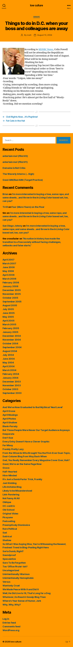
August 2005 (10, 305)
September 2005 (12, 301)
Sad (5, 532)
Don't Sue (8, 437)
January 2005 (10, 332)
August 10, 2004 (44, 35)
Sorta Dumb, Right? (13, 551)
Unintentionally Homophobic (18, 578)
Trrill (5, 207)
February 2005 (11, 328)
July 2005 (8, 309)
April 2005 (8, 320)
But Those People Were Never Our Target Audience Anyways (36, 430)
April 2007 (8, 259)
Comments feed (11, 626)
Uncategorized (11, 570)
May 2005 (8, 316)
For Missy (8, 445)
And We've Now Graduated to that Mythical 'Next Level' (33, 407)
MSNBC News (46, 49)
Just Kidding (10, 483)
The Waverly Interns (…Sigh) (18, 174)
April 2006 (8, 275)
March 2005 (9, 324)
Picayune (8, 517)
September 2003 (12, 393)
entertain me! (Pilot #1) (15, 162)
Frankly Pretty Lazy (13, 449)
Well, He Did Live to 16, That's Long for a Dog (27, 593)
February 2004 (11, 374)
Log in (6, 619)
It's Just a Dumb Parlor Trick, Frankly (22, 479)
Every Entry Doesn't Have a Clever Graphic (26, 441)
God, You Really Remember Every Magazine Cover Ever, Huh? (36, 460)
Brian (5, 194)
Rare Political (10, 528)
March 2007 (9, 263)
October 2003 (10, 389)
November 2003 (12, 385)
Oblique (7, 502)
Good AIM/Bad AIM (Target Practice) (23, 180)
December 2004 (12, 336)
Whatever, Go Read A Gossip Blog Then (24, 597)
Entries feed (9, 622)
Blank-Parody (10, 426)
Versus (6, 581)
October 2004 (10, 343)
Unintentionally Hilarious (16, 574)
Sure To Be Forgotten (14, 562)
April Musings (10, 415)
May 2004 (8, 362)
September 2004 (12, 347)
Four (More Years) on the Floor (27, 207)
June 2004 (9, 358)
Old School (8, 509)
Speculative (9, 559)
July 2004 (8, 355)
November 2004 (12, 339)
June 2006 (9, 267)
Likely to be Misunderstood (17, 490)
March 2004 (9, 370)
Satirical (7, 536)
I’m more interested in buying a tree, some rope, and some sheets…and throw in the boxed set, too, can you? (36, 197)
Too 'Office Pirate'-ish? (15, 566)
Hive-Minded (10, 475)
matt (29, 35)
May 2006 (8, 271)
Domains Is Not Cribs (14, 168)
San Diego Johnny (12, 225)
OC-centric (9, 506)
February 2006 (11, 282)
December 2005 (12, 290)
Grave (36, 17)
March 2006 (9, 278)
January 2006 (10, 286)
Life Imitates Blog (12, 487)
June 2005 (9, 313)
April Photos (9, 418)
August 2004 (10, 351)
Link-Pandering (11, 494)
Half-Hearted (10, 471)
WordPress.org (11, 630)
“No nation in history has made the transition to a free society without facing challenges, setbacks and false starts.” (32, 242)
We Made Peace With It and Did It (21, 589)
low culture (36, 5)
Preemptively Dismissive (16, 525)
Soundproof (9, 555)
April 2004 (8, 366)
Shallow (7, 540)
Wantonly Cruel (11, 585)
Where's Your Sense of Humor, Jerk (22, 600)
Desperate (8, 434)
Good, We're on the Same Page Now (22, 464)
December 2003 (12, 381)
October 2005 (10, 297)
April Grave (9, 411)
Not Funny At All (11, 498)
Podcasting (9, 521)
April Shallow (10, 422)
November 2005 (12, 294)
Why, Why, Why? (12, 604)
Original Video (10, 513)
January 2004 (10, 377)
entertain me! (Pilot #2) (15, 156)
